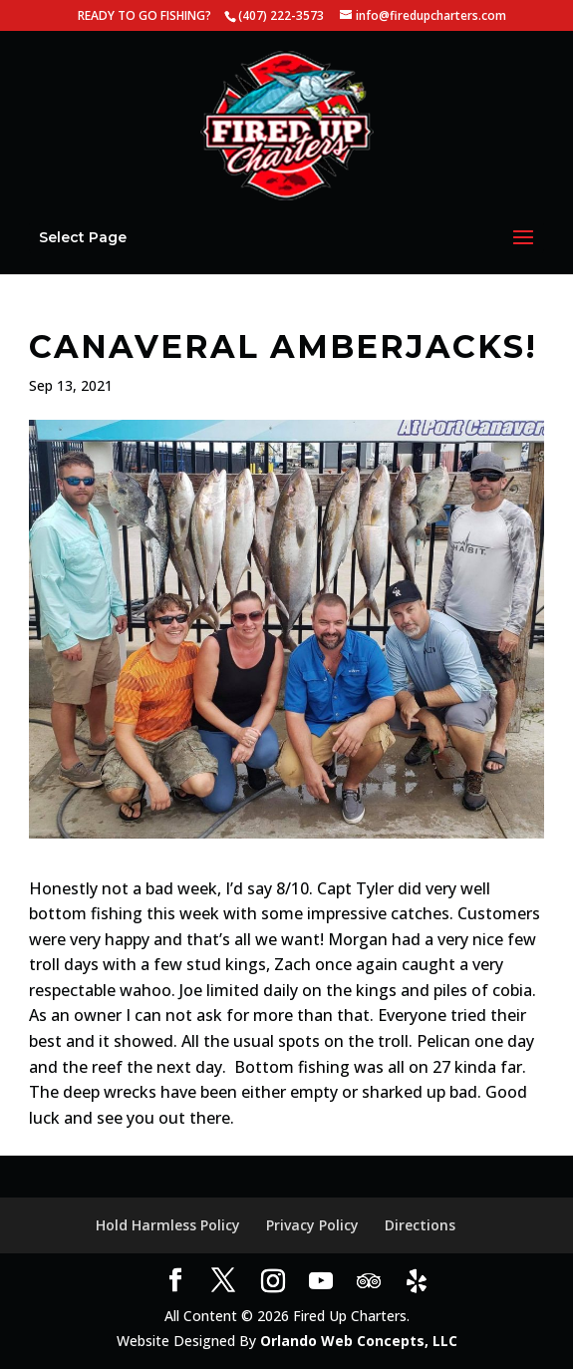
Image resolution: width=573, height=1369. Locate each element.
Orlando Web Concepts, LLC (358, 1340)
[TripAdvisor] (369, 1281)
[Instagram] (273, 1281)
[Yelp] (416, 1281)
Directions (420, 1224)
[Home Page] (287, 124)
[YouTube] (321, 1281)
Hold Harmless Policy (168, 1224)
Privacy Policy (312, 1224)
